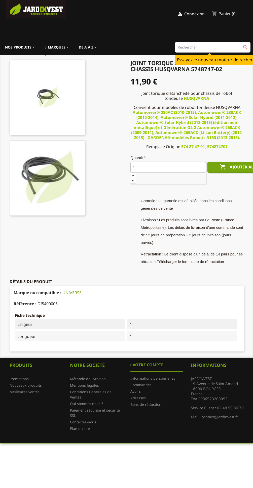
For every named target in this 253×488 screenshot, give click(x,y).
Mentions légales (84, 385)
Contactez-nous (83, 422)
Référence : (25, 303)
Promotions (19, 378)
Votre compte (147, 365)
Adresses (138, 397)
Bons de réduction (145, 404)
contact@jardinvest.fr (219, 416)
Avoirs (135, 391)
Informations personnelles (152, 378)
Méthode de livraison (88, 378)
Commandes (141, 384)
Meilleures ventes (25, 391)
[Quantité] (168, 167)
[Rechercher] (212, 47)
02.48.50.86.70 (230, 407)
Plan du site (80, 428)
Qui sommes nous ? (86, 403)
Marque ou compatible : (37, 292)
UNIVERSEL (73, 292)
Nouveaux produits (26, 385)
